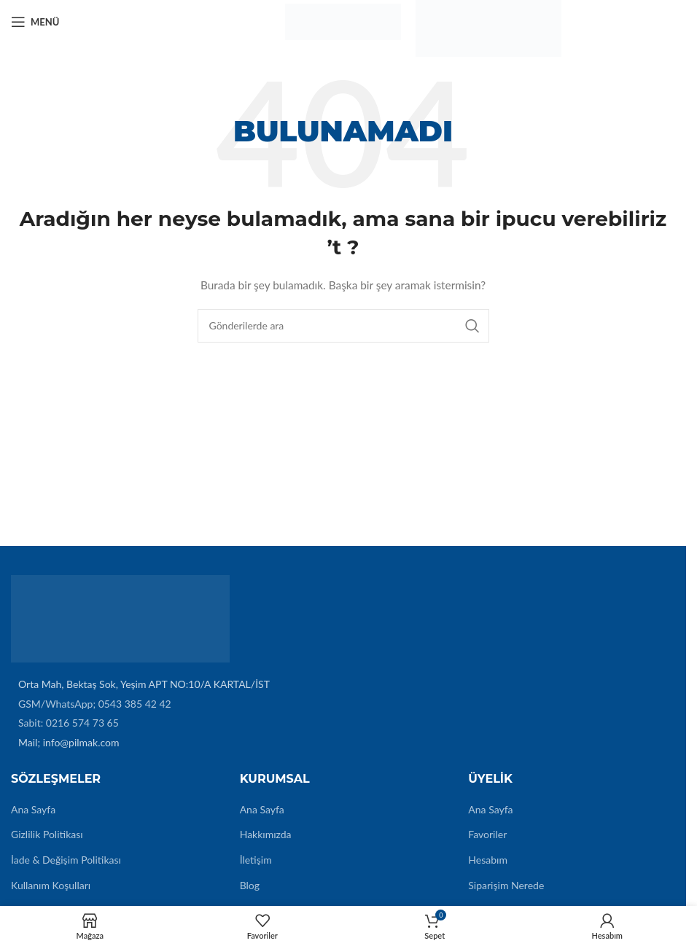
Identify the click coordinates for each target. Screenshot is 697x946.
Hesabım (487, 859)
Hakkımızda (266, 834)
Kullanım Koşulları (50, 885)
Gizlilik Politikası (47, 834)
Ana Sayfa (33, 809)
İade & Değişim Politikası (66, 859)
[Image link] (120, 617)
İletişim (256, 859)
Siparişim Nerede (506, 885)
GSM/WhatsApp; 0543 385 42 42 (94, 703)
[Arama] (343, 326)
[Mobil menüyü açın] (35, 21)
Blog (250, 885)
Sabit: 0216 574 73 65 (68, 722)
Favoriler (487, 834)
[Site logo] (342, 21)
